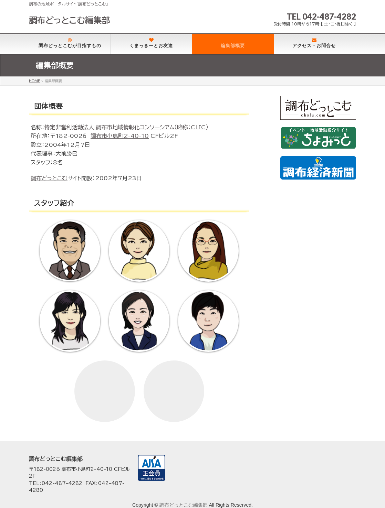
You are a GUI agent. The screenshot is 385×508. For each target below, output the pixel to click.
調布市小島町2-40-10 (120, 136)
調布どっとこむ (49, 178)
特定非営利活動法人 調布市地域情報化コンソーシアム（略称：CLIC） (126, 127)
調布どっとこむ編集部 (69, 20)
